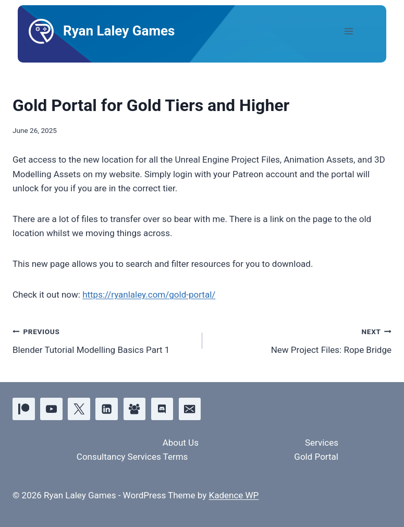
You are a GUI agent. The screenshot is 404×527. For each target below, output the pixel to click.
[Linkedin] (106, 409)
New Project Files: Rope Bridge (301, 339)
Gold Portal (316, 456)
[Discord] (162, 409)
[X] (79, 409)
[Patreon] (24, 409)
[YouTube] (51, 409)
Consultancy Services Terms (132, 456)
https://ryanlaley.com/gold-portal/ (148, 294)
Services (321, 442)
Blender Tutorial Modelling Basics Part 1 (103, 339)
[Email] (190, 409)
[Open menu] (357, 31)
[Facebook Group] (135, 409)
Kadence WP (234, 495)
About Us (181, 442)
